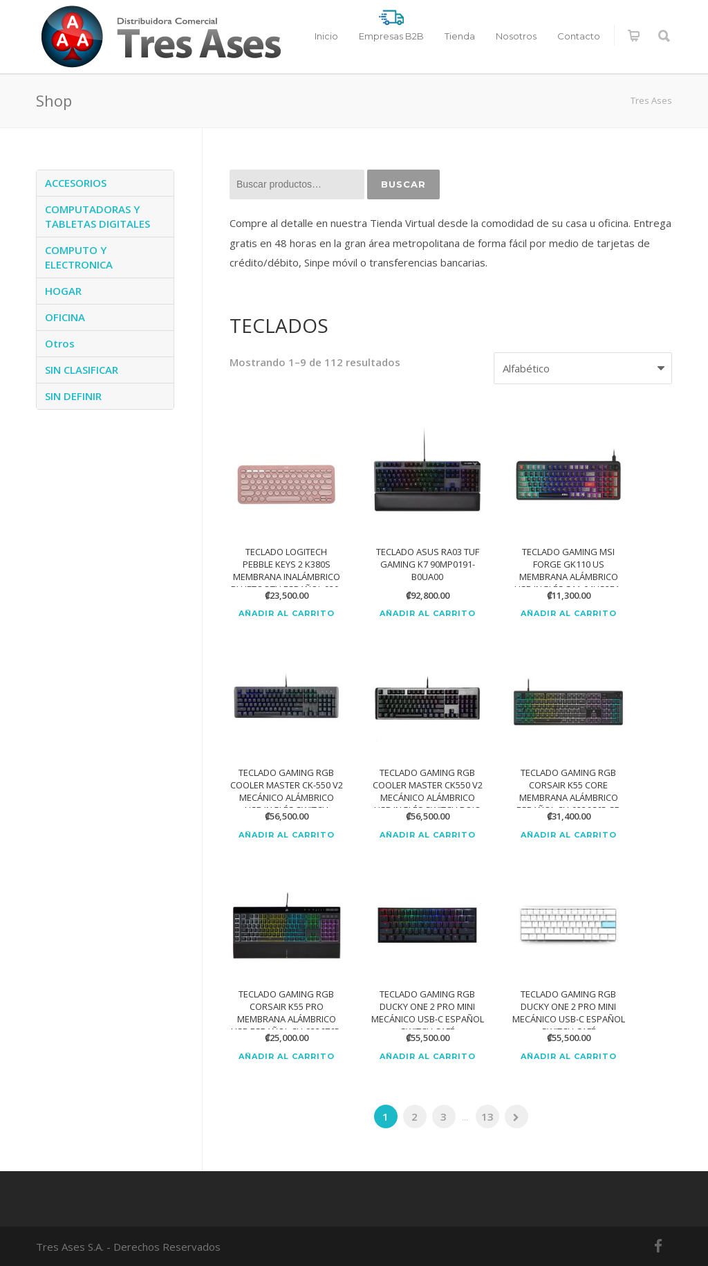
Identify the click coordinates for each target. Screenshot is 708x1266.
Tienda (460, 36)
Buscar (403, 184)
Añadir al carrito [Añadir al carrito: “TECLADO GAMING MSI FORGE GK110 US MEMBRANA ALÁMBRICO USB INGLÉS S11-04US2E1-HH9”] (569, 613)
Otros (60, 343)
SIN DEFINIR (73, 396)
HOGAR (63, 291)
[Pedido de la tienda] (583, 368)
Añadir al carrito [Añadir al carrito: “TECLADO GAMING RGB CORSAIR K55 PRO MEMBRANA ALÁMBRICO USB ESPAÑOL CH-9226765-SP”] (287, 1056)
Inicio (326, 36)
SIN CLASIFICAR (81, 370)
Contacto (578, 36)
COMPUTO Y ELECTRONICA (79, 257)
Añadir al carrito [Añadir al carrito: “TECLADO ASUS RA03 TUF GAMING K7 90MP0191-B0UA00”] (428, 613)
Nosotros (516, 36)
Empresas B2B (391, 36)
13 (487, 1116)
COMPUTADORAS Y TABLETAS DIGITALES (97, 216)
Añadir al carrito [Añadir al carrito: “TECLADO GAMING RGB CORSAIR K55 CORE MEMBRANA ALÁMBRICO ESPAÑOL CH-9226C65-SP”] (569, 835)
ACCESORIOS (75, 183)
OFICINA (65, 317)
